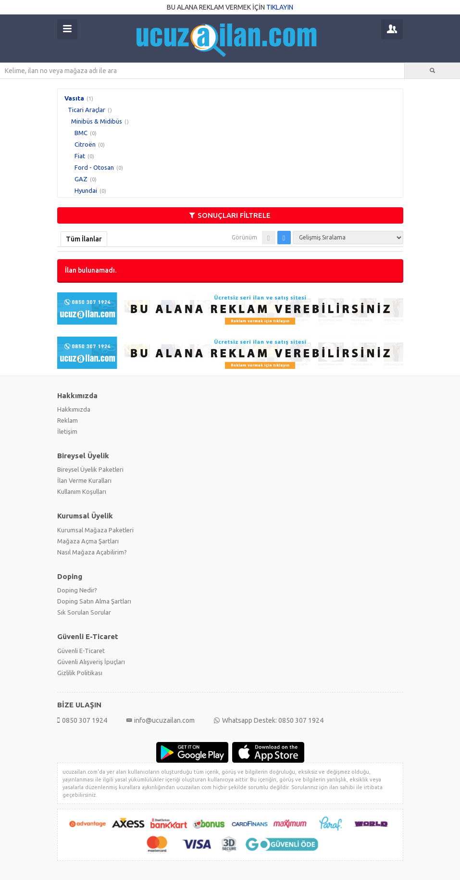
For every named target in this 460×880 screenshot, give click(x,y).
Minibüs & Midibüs (96, 121)
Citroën (85, 144)
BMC (81, 132)
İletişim (67, 431)
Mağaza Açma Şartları (88, 541)
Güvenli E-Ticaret (81, 650)
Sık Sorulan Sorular (84, 612)
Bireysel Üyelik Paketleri (90, 469)
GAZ (81, 179)
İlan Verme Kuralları (84, 480)
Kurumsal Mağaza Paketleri (95, 530)
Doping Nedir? (77, 590)
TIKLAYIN (279, 7)
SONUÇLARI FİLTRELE (230, 215)
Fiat (80, 155)
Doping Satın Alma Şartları (94, 601)
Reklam (67, 420)
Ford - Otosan (94, 167)
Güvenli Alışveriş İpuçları (91, 661)
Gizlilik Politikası (79, 672)
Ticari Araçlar (86, 109)
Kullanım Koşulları (81, 491)
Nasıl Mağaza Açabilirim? (92, 552)
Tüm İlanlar (84, 239)
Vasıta (74, 98)
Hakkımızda (73, 409)
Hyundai (86, 190)
